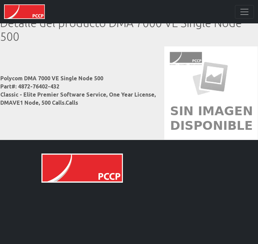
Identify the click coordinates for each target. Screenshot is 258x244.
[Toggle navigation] (244, 12)
